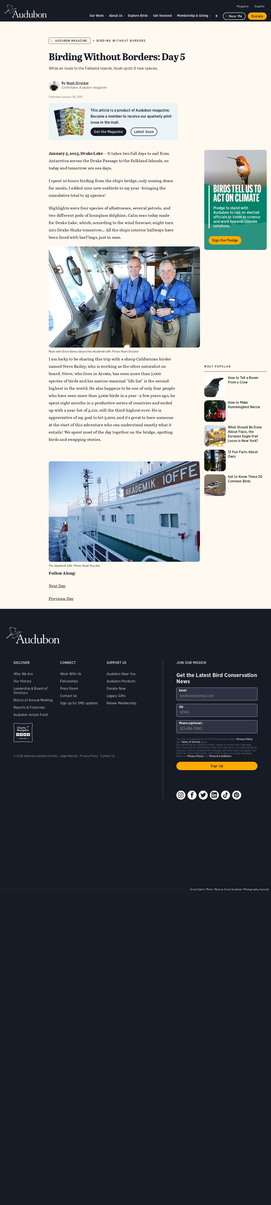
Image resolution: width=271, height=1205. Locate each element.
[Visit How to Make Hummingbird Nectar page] (236, 411)
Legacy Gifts (116, 696)
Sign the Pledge (225, 240)
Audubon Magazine (71, 40)
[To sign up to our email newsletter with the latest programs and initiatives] (216, 694)
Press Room (69, 688)
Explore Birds (138, 16)
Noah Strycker (78, 83)
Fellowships (69, 681)
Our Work (96, 16)
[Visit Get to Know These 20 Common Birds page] (236, 485)
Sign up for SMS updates (79, 703)
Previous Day (61, 599)
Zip (181, 706)
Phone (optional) (190, 723)
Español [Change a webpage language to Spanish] (259, 6)
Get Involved (162, 16)
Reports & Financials (29, 707)
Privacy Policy (89, 756)
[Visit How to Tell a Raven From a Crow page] (236, 386)
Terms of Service (190, 741)
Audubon (25, 11)
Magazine (242, 6)
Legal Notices (69, 756)
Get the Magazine (108, 132)
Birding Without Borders (121, 40)
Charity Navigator (23, 732)
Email (183, 690)
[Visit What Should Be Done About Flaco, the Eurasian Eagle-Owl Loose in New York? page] (236, 435)
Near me (235, 16)
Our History (22, 681)
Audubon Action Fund (31, 715)
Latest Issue (144, 132)
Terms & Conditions (220, 756)
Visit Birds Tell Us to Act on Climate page (235, 200)
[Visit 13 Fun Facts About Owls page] (236, 460)
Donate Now (116, 688)
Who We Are (23, 674)
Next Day (57, 586)
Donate (257, 16)
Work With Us (70, 674)
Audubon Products (121, 681)
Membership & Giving (192, 16)
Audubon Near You (121, 674)
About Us (116, 16)
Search (217, 15)
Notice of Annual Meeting (33, 700)
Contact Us (68, 696)
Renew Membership (121, 703)
